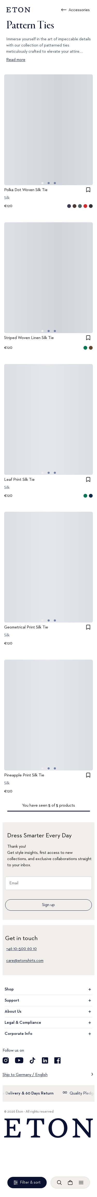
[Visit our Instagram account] (6, 1060)
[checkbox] (88, 189)
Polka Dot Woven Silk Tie (26, 190)
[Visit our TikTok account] (32, 1060)
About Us (48, 1011)
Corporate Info (48, 1033)
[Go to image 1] (49, 183)
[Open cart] (70, 1182)
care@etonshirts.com (24, 961)
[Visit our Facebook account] (57, 1060)
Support (48, 1000)
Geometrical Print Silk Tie (26, 627)
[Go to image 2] (55, 183)
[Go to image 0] (42, 183)
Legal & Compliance (48, 1022)
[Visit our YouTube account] (19, 1060)
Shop (48, 989)
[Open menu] (81, 1182)
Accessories (79, 10)
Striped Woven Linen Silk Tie (29, 338)
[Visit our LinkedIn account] (45, 1060)
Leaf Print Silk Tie (19, 479)
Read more (15, 60)
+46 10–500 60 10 (21, 949)
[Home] (48, 1128)
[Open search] (59, 1182)
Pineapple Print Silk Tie (24, 775)
